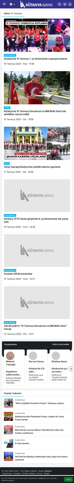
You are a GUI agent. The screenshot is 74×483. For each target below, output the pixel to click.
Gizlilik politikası (29, 473)
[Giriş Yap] (70, 4)
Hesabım (17, 473)
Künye (39, 473)
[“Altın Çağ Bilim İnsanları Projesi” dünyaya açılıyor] (37, 403)
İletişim (47, 473)
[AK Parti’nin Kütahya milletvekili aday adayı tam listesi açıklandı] (37, 456)
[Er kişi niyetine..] (37, 443)
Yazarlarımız (7, 473)
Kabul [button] (68, 480)
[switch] (12, 4)
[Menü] (4, 4)
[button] (65, 4)
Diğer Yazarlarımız (60, 344)
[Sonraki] (70, 368)
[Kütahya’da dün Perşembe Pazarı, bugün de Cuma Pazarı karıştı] (37, 416)
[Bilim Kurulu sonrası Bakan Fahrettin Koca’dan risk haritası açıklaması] (37, 429)
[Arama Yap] (59, 4)
